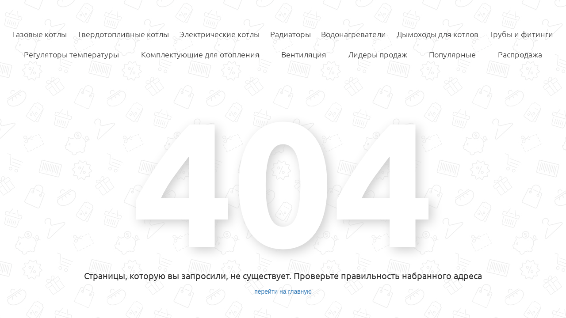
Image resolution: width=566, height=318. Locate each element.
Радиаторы (290, 34)
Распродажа (520, 54)
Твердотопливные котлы (123, 34)
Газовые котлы (40, 34)
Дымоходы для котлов (437, 34)
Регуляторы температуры (71, 54)
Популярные (452, 54)
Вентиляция (303, 54)
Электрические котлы (220, 34)
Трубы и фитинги (521, 34)
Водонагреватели (353, 34)
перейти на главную (283, 291)
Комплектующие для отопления (200, 54)
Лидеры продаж (377, 54)
